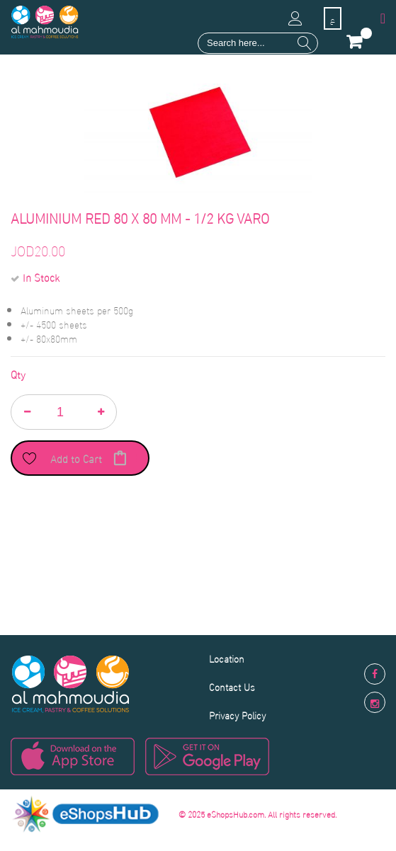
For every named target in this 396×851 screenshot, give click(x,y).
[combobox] (258, 43)
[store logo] (45, 22)
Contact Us (232, 686)
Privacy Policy (237, 715)
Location (226, 658)
